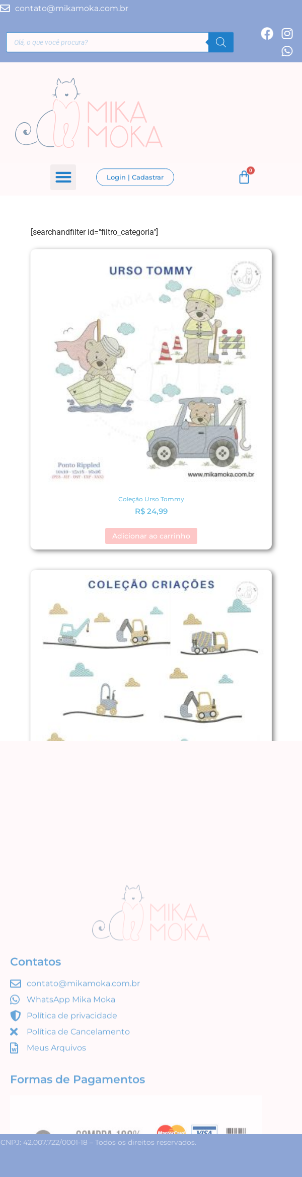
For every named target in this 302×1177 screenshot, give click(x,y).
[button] (63, 178)
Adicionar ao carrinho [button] (151, 535)
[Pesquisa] (221, 43)
